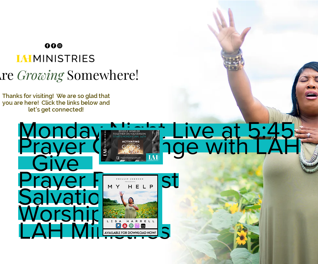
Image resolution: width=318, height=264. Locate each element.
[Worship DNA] (89, 213)
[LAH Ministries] (94, 230)
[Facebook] (47, 45)
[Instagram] (59, 45)
